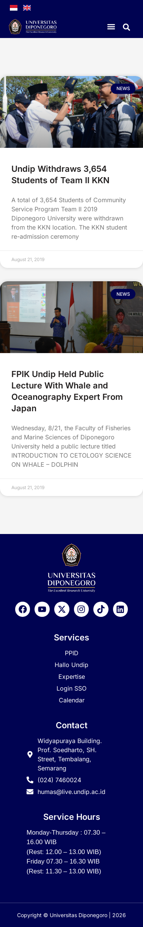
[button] (111, 27)
